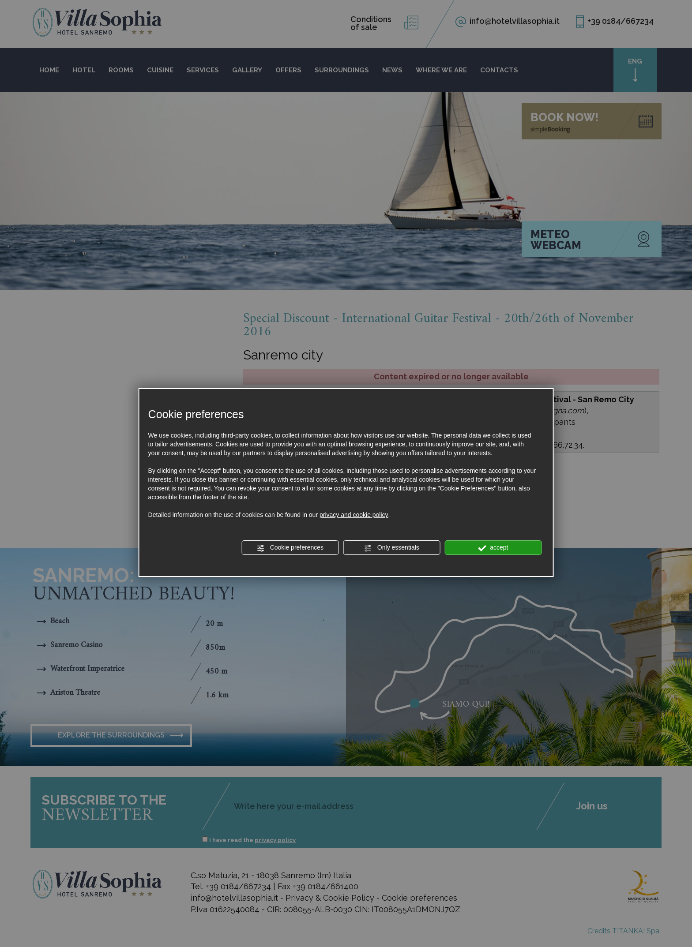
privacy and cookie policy (354, 514)
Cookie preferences (290, 548)
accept (493, 548)
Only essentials (391, 548)
